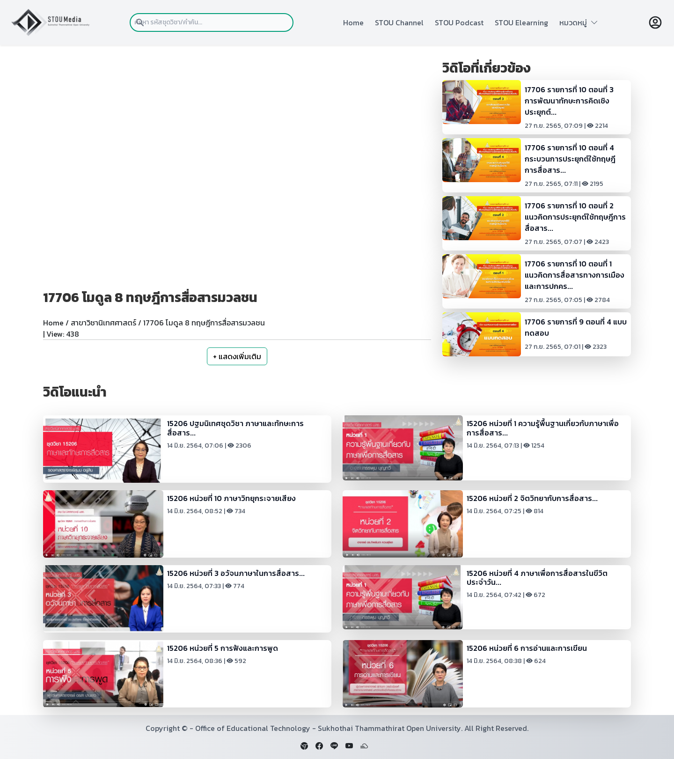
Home (353, 22)
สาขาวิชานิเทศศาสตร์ (103, 322)
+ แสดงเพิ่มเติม (237, 356)
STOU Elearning (521, 22)
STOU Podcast (459, 22)
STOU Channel (399, 22)
